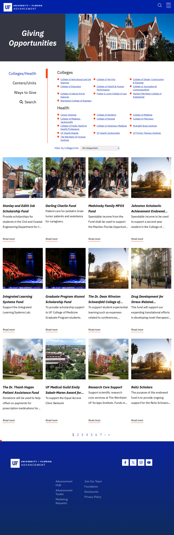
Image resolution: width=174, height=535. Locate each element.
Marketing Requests (62, 501)
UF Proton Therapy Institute (147, 133)
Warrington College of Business (75, 100)
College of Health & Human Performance (110, 88)
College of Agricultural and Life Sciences (75, 81)
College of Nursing (106, 118)
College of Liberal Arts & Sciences (72, 95)
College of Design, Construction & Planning (148, 81)
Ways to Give (25, 92)
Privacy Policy (92, 497)
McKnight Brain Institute (145, 126)
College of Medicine (142, 115)
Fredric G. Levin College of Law (112, 93)
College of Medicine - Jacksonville (70, 120)
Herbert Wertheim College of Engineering (147, 95)
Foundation (91, 486)
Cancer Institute (68, 115)
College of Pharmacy (143, 118)
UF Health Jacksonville (108, 133)
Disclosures (91, 491)
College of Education (70, 86)
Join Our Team (93, 481)
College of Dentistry (106, 115)
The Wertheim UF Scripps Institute (73, 138)
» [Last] (109, 434)
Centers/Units (24, 82)
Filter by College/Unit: (67, 148)
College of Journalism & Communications (145, 88)
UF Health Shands (69, 133)
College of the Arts (106, 79)
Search (27, 101)
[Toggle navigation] (168, 5)
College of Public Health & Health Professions (73, 127)
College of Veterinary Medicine (112, 126)
